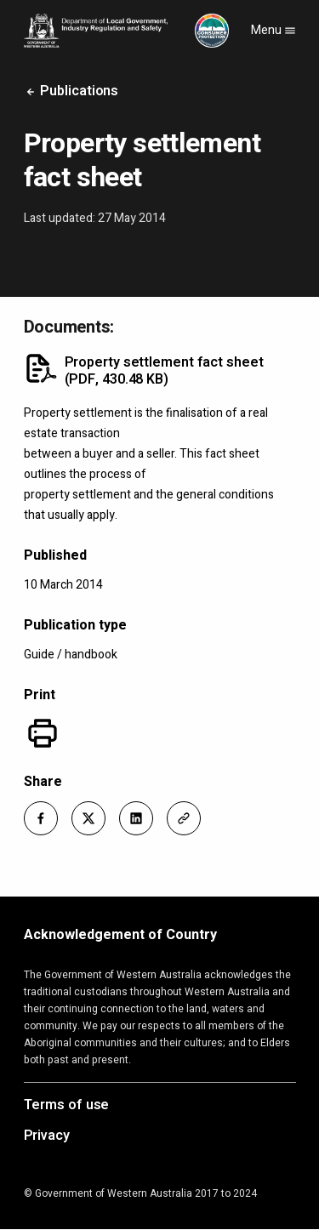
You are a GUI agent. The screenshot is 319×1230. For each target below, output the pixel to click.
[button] (41, 818)
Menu (273, 30)
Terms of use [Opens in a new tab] (67, 1106)
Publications (71, 91)
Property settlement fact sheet (164, 371)
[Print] (42, 733)
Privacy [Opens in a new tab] (47, 1136)
